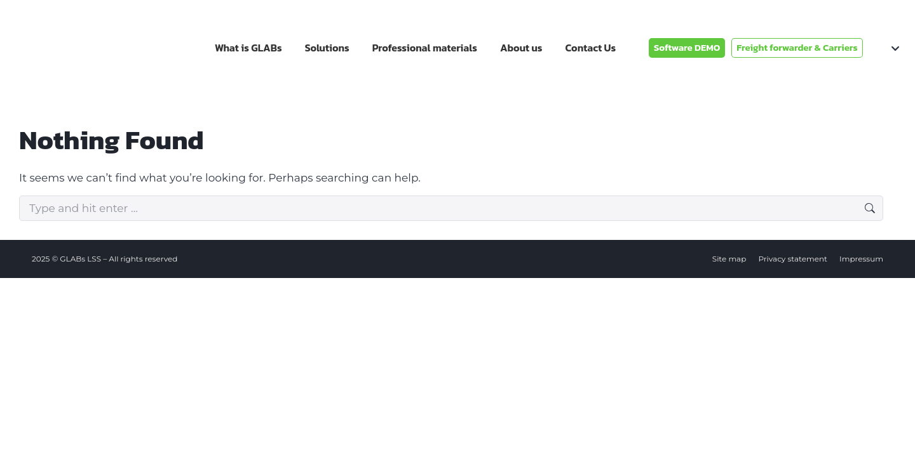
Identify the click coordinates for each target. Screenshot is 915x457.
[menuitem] (885, 47)
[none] (885, 47)
